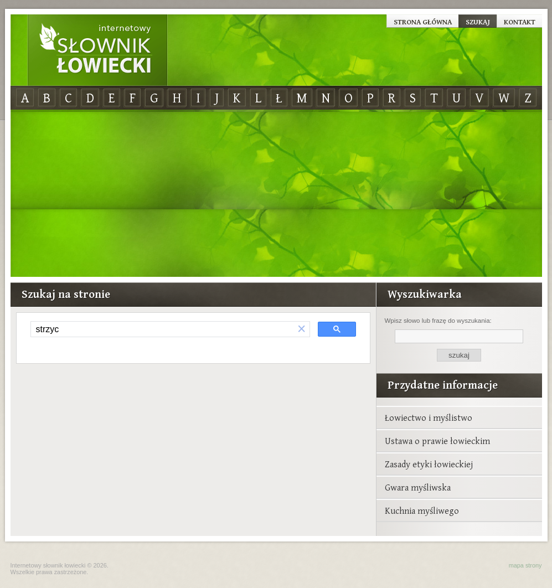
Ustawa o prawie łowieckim (437, 440)
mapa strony (525, 565)
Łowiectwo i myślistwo (428, 417)
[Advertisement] (276, 193)
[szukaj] (162, 329)
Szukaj (478, 21)
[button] (301, 329)
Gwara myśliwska (418, 487)
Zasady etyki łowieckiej (429, 464)
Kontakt (519, 21)
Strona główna (423, 21)
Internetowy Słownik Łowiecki (97, 50)
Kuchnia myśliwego (422, 510)
